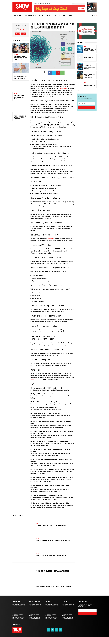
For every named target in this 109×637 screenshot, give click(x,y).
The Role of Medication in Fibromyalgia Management (52, 571)
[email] (86, 103)
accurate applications (36, 380)
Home (13, 20)
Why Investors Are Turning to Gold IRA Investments (90, 84)
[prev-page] (78, 90)
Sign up (86, 107)
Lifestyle (16, 54)
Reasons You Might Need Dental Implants (89, 58)
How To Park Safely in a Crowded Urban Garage (51, 556)
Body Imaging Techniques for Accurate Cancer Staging (53, 586)
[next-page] (80, 90)
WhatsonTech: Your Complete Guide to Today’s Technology (89, 67)
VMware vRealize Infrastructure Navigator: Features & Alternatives (90, 49)
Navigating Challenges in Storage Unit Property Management (20, 117)
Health (15, 93)
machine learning (63, 88)
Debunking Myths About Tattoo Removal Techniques (91, 9)
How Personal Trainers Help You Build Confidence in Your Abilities (20, 58)
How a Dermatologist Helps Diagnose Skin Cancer (19, 97)
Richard (22, 29)
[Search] (83, 4)
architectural (51, 239)
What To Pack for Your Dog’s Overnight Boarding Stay (53, 540)
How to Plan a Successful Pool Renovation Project (18, 618)
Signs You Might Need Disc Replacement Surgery (20, 77)
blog (89, 5)
